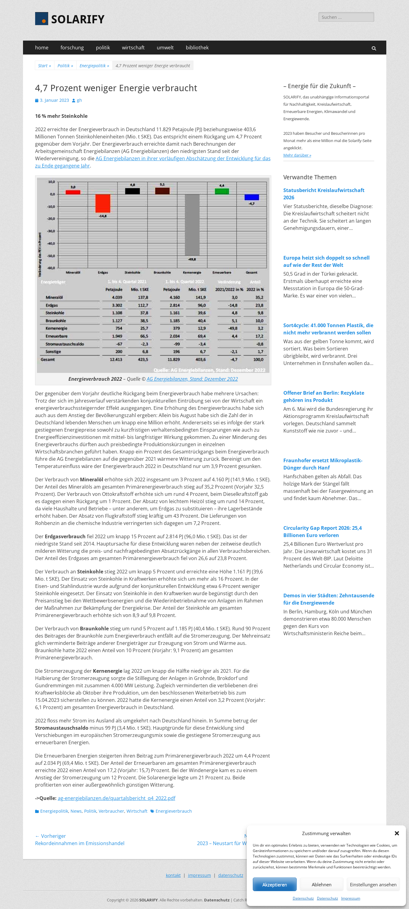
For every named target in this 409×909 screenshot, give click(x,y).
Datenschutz (303, 898)
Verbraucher (111, 811)
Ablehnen (321, 884)
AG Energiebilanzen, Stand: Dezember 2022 (192, 379)
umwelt (165, 47)
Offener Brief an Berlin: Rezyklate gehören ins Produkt (323, 396)
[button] (397, 833)
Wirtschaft (137, 811)
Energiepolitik (94, 65)
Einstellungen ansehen (373, 884)
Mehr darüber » (297, 155)
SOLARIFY (77, 19)
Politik (65, 65)
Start (44, 65)
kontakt (173, 875)
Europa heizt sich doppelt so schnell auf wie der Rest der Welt (326, 261)
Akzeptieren (274, 884)
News (76, 811)
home (41, 47)
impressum (199, 875)
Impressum (350, 898)
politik (103, 47)
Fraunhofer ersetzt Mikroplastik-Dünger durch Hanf (322, 464)
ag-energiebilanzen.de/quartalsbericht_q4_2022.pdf (116, 798)
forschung (72, 47)
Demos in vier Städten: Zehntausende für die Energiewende (328, 599)
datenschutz (230, 875)
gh (79, 100)
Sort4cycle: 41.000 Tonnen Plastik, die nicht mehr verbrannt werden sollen (328, 329)
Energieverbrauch (174, 811)
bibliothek (197, 47)
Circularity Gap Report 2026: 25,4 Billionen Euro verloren (322, 532)
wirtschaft (133, 47)
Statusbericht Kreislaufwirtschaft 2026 (323, 194)
